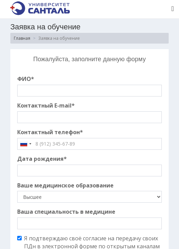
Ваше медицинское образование (65, 185)
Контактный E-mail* (46, 105)
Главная (22, 38)
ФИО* (25, 79)
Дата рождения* (42, 159)
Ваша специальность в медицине (66, 211)
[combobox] (25, 143)
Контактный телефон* (50, 132)
